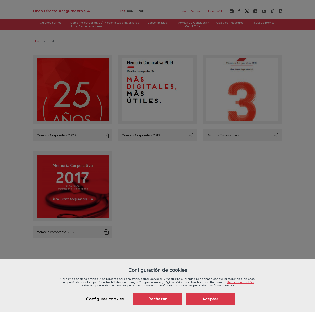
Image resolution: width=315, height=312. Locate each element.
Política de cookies (240, 282)
